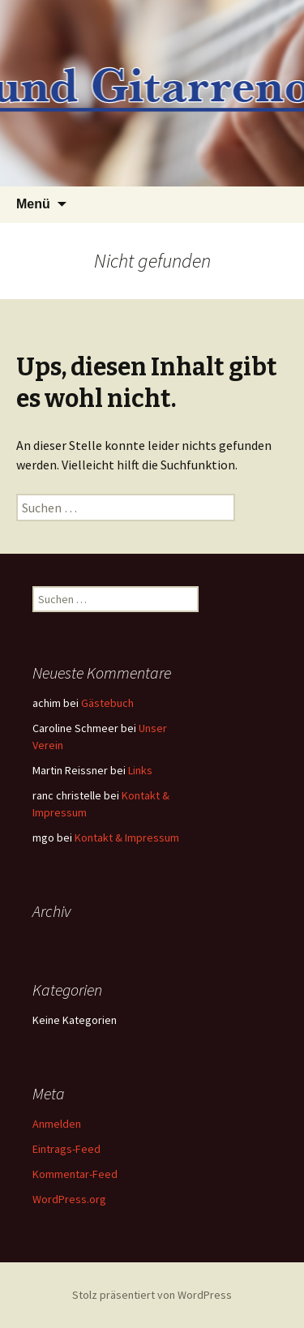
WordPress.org (69, 1199)
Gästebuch (107, 703)
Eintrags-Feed (66, 1149)
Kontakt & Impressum (127, 837)
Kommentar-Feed (75, 1174)
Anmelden (56, 1123)
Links (140, 770)
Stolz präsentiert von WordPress (152, 1294)
